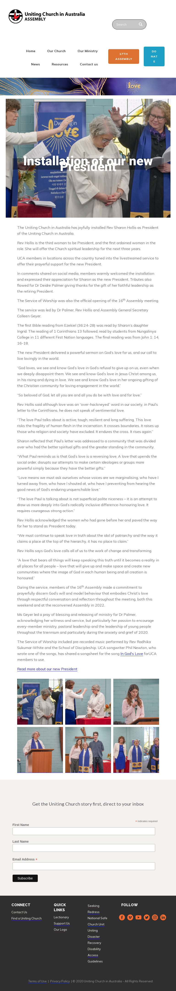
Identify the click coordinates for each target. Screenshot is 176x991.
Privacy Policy (60, 981)
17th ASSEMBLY (123, 56)
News (35, 64)
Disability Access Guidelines (95, 955)
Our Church (56, 51)
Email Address (25, 859)
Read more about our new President (47, 669)
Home (30, 51)
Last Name (21, 841)
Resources (60, 64)
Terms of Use (37, 981)
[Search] (141, 24)
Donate (154, 56)
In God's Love (131, 653)
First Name (21, 825)
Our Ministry (88, 51)
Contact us (89, 64)
